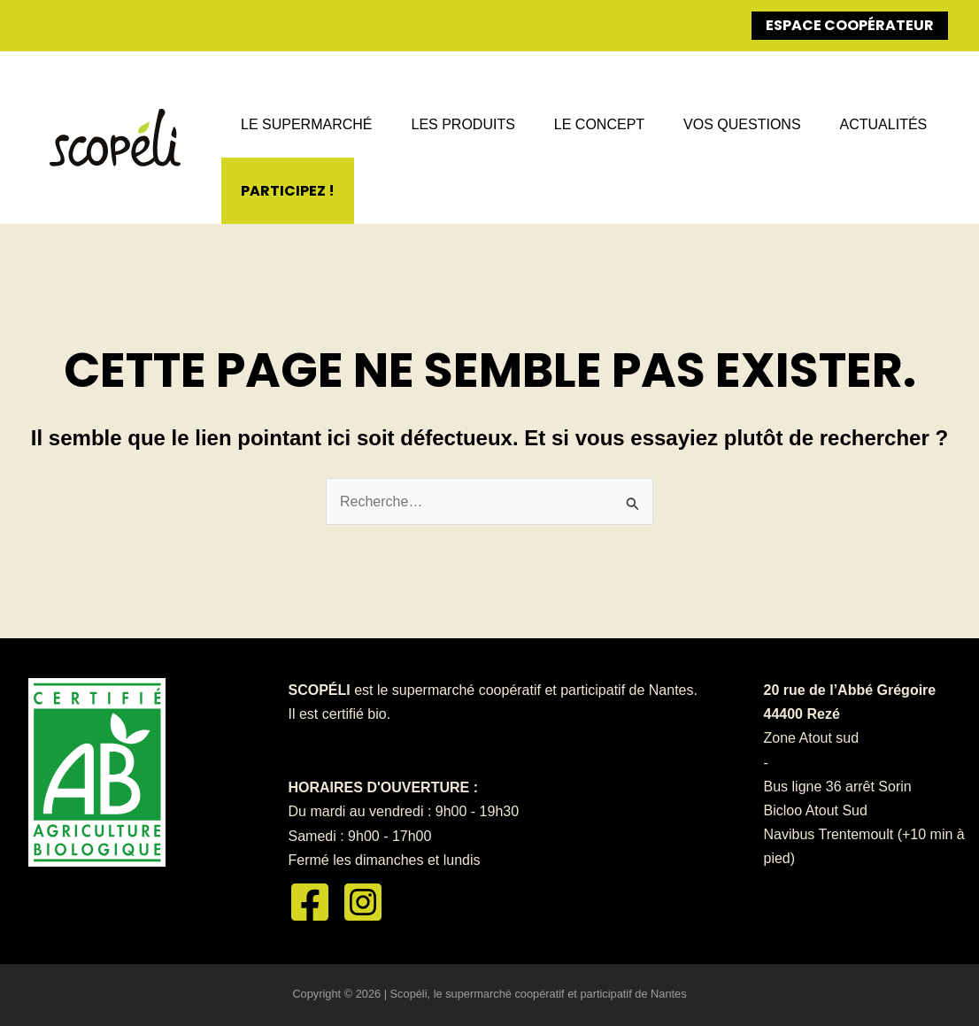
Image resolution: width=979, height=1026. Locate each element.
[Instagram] (363, 902)
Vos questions (741, 124)
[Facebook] (310, 902)
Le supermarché (306, 124)
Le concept (599, 124)
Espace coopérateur (850, 25)
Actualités (884, 124)
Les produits (462, 124)
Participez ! (288, 191)
